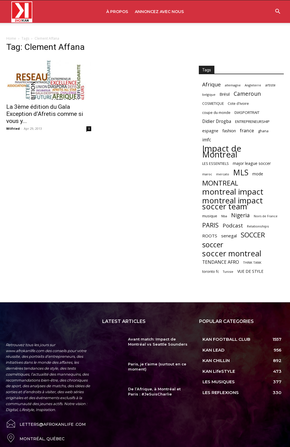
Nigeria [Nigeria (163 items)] (240, 215)
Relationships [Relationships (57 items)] (258, 226)
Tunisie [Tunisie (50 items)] (228, 271)
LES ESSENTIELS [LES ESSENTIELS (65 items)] (215, 163)
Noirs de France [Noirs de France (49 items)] (266, 216)
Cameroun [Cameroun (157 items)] (247, 94)
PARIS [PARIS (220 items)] (210, 225)
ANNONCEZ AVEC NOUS (159, 11)
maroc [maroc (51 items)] (207, 174)
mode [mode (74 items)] (257, 173)
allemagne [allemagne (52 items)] (233, 85)
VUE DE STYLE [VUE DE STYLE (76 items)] (250, 271)
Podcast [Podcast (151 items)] (233, 226)
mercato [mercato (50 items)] (222, 174)
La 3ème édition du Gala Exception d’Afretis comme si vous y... (44, 113)
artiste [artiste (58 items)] (270, 85)
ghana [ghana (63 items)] (263, 131)
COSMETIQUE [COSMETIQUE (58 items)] (213, 103)
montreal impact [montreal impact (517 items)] (232, 192)
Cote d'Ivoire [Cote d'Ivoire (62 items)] (238, 103)
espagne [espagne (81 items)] (210, 130)
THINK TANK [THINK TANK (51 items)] (252, 262)
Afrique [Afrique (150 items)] (211, 85)
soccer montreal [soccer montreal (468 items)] (231, 253)
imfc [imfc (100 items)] (206, 140)
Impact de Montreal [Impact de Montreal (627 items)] (221, 151)
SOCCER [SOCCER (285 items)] (253, 235)
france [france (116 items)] (247, 130)
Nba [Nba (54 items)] (224, 216)
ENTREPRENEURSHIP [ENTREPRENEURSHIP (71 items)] (252, 121)
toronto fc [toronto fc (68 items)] (210, 271)
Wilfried (13, 128)
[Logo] (21, 11)
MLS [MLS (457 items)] (240, 172)
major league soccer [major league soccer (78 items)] (252, 163)
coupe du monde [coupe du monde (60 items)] (216, 112)
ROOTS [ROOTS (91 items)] (209, 236)
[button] (277, 12)
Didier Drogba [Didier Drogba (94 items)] (216, 121)
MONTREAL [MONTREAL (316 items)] (220, 183)
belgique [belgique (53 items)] (209, 94)
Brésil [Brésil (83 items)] (224, 94)
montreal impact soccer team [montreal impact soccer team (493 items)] (232, 203)
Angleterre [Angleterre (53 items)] (253, 85)
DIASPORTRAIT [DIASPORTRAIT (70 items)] (246, 112)
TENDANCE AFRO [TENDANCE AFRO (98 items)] (220, 262)
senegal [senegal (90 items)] (229, 236)
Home (11, 38)
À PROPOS (117, 11)
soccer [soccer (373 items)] (212, 245)
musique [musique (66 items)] (209, 215)
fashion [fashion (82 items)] (229, 130)
